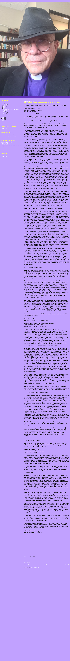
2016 (3, 114)
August (4, 106)
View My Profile (4, 156)
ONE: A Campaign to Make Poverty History (9, 148)
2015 (3, 116)
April (4, 111)
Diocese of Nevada (4, 144)
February (5, 112)
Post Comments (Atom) (35, 567)
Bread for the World (4, 143)
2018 (3, 101)
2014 (3, 117)
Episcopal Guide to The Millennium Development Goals (11, 145)
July (4, 107)
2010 (3, 121)
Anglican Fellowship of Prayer (6, 142)
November (5, 104)
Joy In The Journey (4, 147)
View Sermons (4, 128)
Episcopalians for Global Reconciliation (8, 146)
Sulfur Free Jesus (4, 149)
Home (47, 564)
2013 (3, 118)
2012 (3, 119)
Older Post (67, 564)
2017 (3, 103)
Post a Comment (27, 562)
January (4, 113)
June (4, 108)
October (4, 105)
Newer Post (26, 564)
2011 (3, 120)
